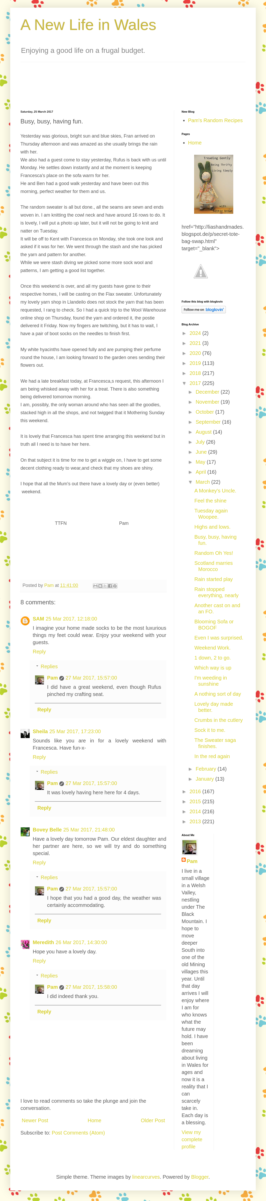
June (202, 452)
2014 (196, 811)
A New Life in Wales (88, 24)
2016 (196, 791)
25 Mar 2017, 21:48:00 (89, 829)
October (205, 412)
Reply (39, 651)
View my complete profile (192, 1139)
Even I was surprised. (218, 638)
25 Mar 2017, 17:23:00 (75, 731)
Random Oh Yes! (213, 553)
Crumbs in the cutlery (218, 720)
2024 (196, 333)
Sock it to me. (209, 730)
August (204, 432)
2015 (196, 801)
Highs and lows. (212, 527)
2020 (196, 353)
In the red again (212, 756)
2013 (196, 821)
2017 (196, 383)
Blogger (199, 1177)
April (201, 472)
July (201, 442)
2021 (196, 343)
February (207, 769)
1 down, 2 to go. (212, 658)
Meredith (43, 942)
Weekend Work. (212, 648)
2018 (196, 373)
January (205, 779)
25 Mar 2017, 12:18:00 (71, 619)
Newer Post (35, 1120)
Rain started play (213, 579)
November (208, 402)
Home (94, 1120)
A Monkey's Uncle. (215, 490)
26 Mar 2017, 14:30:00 (81, 942)
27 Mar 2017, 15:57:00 (91, 678)
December (208, 392)
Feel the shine (210, 500)
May (201, 462)
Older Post (153, 1120)
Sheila (40, 731)
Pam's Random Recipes (215, 120)
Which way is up (212, 668)
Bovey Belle (47, 829)
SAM (38, 619)
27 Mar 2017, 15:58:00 (91, 987)
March (203, 482)
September (209, 422)
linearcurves (146, 1177)
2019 (196, 363)
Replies (49, 666)
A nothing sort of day (217, 694)
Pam (52, 678)
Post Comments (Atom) (78, 1133)
